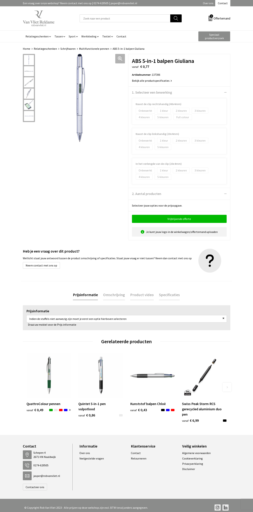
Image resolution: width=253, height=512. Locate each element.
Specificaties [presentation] (169, 294)
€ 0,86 (86, 415)
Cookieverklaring (192, 458)
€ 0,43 (138, 410)
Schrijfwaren (68, 48)
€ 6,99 (190, 420)
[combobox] (125, 18)
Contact (223, 3)
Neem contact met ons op (41, 265)
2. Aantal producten (146, 193)
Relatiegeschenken (45, 48)
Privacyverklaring (192, 463)
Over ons (208, 3)
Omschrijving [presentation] (114, 294)
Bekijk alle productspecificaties (152, 80)
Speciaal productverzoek (214, 36)
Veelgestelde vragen (91, 458)
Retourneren (138, 458)
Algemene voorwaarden (196, 453)
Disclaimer (188, 469)
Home (26, 48)
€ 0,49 (35, 410)
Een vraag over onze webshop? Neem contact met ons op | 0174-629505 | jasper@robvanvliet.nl (80, 3)
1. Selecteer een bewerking (152, 92)
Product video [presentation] (142, 294)
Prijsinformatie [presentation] (85, 294)
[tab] (85, 295)
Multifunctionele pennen (94, 48)
